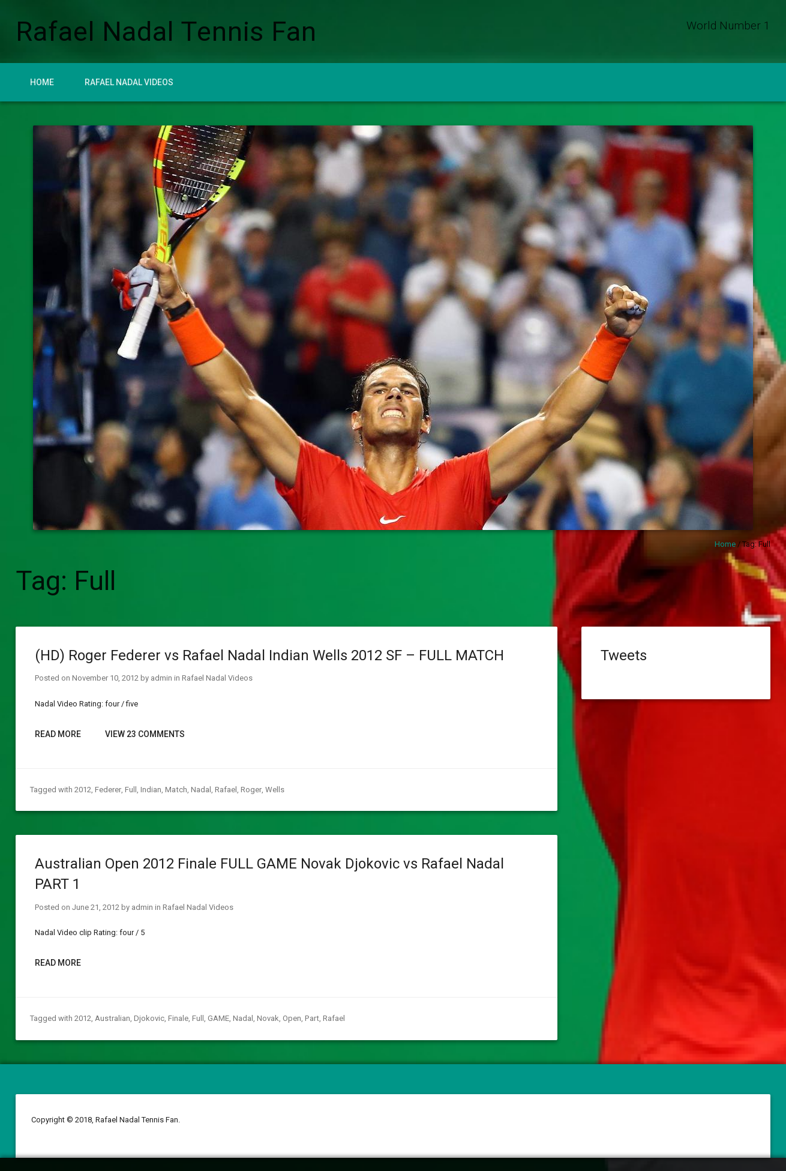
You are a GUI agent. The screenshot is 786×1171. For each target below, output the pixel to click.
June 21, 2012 (95, 907)
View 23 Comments (145, 734)
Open (291, 1018)
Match (175, 789)
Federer (108, 789)
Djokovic (148, 1018)
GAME (218, 1018)
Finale (177, 1018)
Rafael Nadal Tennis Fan (166, 31)
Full (130, 789)
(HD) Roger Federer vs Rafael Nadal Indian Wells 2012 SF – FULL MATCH (269, 655)
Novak (267, 1018)
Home (42, 82)
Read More (58, 734)
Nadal (200, 789)
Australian (112, 1018)
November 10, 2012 (105, 677)
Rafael (225, 789)
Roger (249, 789)
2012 (82, 789)
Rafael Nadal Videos (129, 82)
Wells (273, 789)
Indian (150, 789)
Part (310, 1018)
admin (161, 677)
